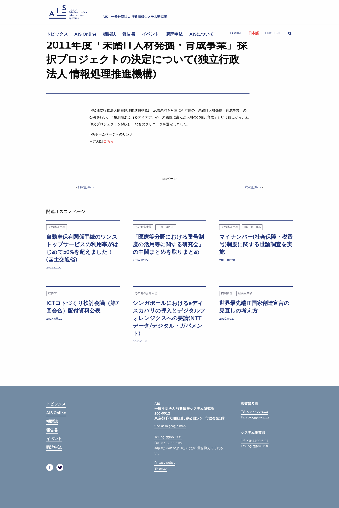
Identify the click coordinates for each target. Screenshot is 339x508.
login (235, 33)
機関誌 (109, 34)
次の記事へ (253, 187)
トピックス (57, 34)
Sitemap (160, 468)
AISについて (201, 34)
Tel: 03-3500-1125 (255, 440)
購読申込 (174, 34)
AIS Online (85, 34)
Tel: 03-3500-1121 (168, 437)
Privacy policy (164, 463)
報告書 (128, 34)
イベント (150, 34)
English (272, 33)
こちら (108, 141)
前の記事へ (86, 187)
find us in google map (170, 426)
